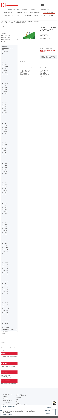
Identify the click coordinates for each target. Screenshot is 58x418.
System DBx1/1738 (5, 245)
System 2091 (4, 125)
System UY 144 (5, 283)
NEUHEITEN (3, 333)
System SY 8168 (5, 262)
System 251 (4, 133)
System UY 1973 (5, 304)
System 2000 (4, 121)
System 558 (4, 178)
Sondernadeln (5, 53)
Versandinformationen (7, 402)
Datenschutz (10, 414)
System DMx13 (5, 251)
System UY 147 (5, 285)
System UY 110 (5, 266)
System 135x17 (5, 81)
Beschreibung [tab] (23, 61)
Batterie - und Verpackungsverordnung (21, 395)
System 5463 (4, 175)
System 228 (4, 129)
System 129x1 (4, 70)
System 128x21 (5, 68)
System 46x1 (4, 163)
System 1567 (4, 100)
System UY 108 (5, 264)
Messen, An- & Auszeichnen (6, 41)
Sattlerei (2, 338)
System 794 (4, 209)
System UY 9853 (5, 321)
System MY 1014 (5, 255)
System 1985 (4, 119)
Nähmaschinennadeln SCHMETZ (8, 329)
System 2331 (4, 131)
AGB (17, 399)
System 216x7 (4, 127)
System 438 (4, 154)
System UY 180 (5, 300)
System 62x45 (4, 188)
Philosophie (5, 396)
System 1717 (4, 110)
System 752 (4, 207)
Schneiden (3, 340)
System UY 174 (5, 298)
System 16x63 (4, 108)
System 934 (4, 226)
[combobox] (48, 44)
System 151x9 (4, 97)
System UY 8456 (5, 314)
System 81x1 (4, 218)
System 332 (4, 146)
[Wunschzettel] (49, 5)
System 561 (4, 180)
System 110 (4, 62)
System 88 (4, 222)
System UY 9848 (5, 319)
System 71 (4, 201)
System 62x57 (4, 190)
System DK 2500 (5, 249)
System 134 (4, 72)
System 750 (4, 203)
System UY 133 (5, 279)
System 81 (4, 215)
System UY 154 (5, 289)
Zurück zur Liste (4, 21)
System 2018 (4, 123)
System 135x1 (4, 76)
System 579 (4, 182)
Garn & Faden (3, 31)
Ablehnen (47, 413)
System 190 (4, 116)
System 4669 (4, 161)
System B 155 (4, 230)
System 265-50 (5, 135)
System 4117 (4, 150)
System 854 (4, 220)
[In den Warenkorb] (21, 26)
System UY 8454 (5, 310)
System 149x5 (4, 89)
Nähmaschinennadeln (5, 43)
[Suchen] (32, 5)
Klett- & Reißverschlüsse (5, 37)
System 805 (4, 213)
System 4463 (4, 156)
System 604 (4, 184)
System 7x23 (4, 211)
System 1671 (4, 104)
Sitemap (17, 401)
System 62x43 (4, 186)
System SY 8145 (5, 258)
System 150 (4, 93)
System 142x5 (4, 85)
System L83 (4, 253)
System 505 (4, 173)
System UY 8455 (5, 312)
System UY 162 (5, 293)
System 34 (4, 148)
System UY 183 (5, 302)
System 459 (4, 159)
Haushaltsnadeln (5, 46)
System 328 (4, 144)
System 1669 (4, 102)
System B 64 (4, 241)
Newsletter (5, 404)
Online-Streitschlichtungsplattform (21, 404)
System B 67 (4, 243)
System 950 (4, 228)
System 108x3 (4, 60)
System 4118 (4, 152)
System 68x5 (46, 35)
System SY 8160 (5, 260)
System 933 (4, 224)
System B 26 (4, 232)
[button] (47, 5)
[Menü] (56, 401)
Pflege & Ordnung (4, 335)
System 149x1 (4, 87)
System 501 (4, 169)
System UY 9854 (5, 323)
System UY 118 (5, 270)
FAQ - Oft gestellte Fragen (7, 394)
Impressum (5, 414)
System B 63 (4, 239)
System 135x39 (5, 83)
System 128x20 (5, 66)
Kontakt (54, 1)
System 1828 (4, 114)
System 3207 (4, 142)
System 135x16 (5, 79)
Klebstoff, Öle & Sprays (5, 35)
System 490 (4, 167)
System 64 (4, 194)
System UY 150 (5, 287)
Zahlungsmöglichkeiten (7, 400)
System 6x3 (4, 199)
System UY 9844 (5, 316)
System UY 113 (5, 268)
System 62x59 (4, 192)
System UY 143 (5, 281)
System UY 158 (5, 291)
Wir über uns (5, 398)
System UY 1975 (5, 306)
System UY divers (5, 327)
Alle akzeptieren (48, 407)
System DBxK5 (5, 247)
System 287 (4, 137)
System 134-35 (5, 74)
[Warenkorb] (54, 5)
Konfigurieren (47, 410)
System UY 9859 (5, 325)
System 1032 (4, 55)
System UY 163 (5, 295)
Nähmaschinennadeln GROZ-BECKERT (7, 49)
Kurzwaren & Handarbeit (5, 39)
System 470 (4, 165)
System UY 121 (5, 272)
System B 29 (4, 236)
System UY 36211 (5, 308)
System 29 (4, 140)
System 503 (4, 171)
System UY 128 (5, 274)
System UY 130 (5, 276)
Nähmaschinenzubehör (5, 331)
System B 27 (4, 234)
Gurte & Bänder (4, 33)
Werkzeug (3, 342)
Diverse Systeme (5, 51)
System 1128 (4, 64)
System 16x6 (4, 106)
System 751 (4, 205)
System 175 (4, 112)
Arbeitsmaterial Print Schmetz (6, 29)
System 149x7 (4, 91)
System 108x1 (4, 57)
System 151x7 (4, 95)
